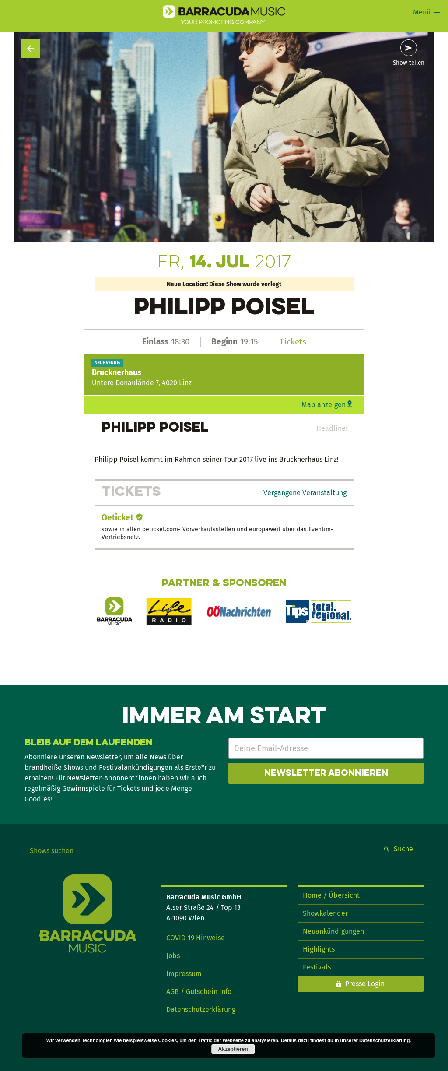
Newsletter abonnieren (326, 773)
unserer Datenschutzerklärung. (375, 1040)
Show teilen (408, 63)
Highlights (319, 949)
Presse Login (365, 984)
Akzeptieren (233, 1049)
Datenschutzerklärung (200, 1009)
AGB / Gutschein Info (198, 991)
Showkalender (325, 913)
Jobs (173, 956)
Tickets (293, 342)
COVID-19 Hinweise (195, 938)
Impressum (184, 973)
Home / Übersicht (331, 895)
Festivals (317, 967)
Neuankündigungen (333, 931)
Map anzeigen (323, 404)
